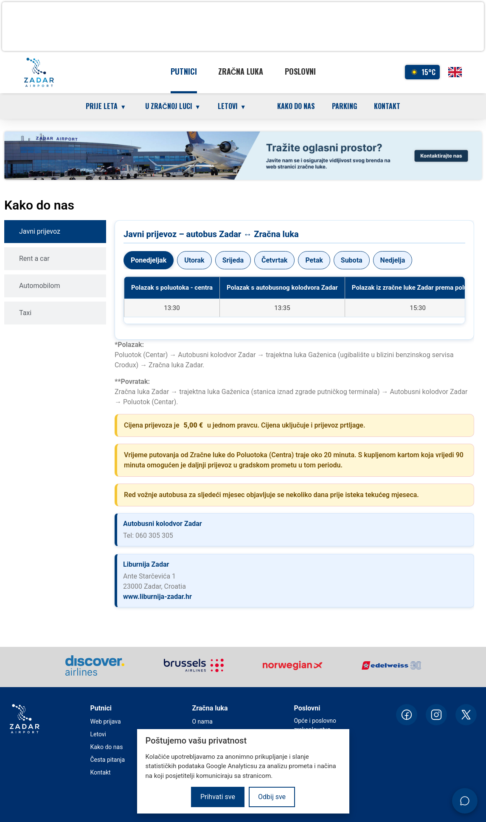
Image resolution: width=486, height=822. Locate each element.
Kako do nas (296, 106)
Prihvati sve (217, 797)
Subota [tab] (351, 260)
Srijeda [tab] (233, 260)
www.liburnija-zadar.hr (157, 597)
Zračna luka (241, 71)
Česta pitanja (107, 759)
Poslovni (300, 71)
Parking (344, 106)
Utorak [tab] (194, 260)
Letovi (98, 734)
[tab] (55, 231)
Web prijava (105, 721)
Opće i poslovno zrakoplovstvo (315, 725)
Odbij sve (272, 797)
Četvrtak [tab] (274, 260)
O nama (202, 721)
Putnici (184, 71)
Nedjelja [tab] (392, 260)
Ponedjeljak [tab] (148, 260)
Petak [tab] (314, 260)
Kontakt (387, 106)
